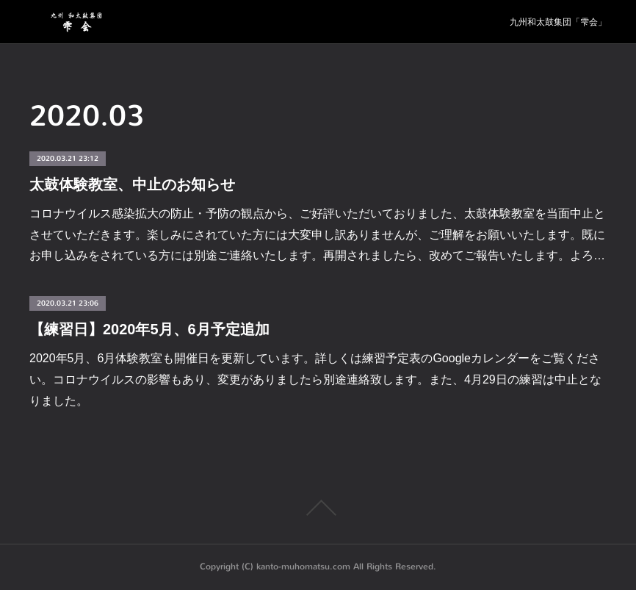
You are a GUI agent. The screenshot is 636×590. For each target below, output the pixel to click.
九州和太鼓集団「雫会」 (558, 22)
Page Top (318, 508)
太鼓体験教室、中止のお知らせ (132, 184)
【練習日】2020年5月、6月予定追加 (149, 329)
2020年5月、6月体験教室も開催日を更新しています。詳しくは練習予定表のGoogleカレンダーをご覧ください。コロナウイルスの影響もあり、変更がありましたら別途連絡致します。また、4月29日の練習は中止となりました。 (315, 379)
